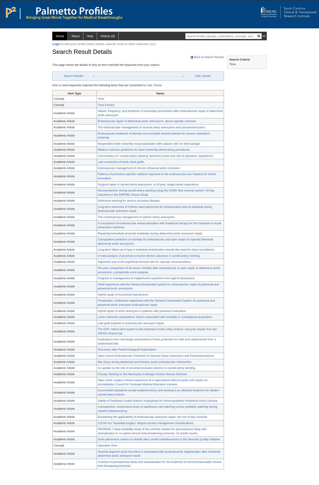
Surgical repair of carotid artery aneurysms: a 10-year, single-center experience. (148, 184)
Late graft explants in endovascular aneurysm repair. (131, 323)
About (75, 36)
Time (101, 98)
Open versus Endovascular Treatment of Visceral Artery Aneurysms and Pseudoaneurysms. (156, 355)
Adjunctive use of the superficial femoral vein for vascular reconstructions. (144, 261)
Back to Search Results (207, 57)
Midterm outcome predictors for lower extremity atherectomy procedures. (144, 149)
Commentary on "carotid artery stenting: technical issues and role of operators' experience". (156, 156)
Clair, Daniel (202, 76)
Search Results (73, 76)
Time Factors (106, 105)
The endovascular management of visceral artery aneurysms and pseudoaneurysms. (152, 127)
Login (56, 44)
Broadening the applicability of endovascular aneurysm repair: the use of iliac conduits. (153, 417)
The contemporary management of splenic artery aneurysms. (136, 217)
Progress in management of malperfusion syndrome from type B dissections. (146, 278)
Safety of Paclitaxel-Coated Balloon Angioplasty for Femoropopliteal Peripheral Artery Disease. (158, 400)
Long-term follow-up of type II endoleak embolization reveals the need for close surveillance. (156, 249)
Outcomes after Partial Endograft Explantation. (127, 349)
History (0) (108, 36)
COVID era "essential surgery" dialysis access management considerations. (146, 423)
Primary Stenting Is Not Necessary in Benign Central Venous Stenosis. (143, 374)
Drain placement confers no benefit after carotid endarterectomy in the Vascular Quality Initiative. (159, 439)
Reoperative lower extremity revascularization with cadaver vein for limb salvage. (149, 143)
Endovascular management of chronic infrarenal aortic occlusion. (139, 168)
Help (90, 36)
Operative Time (107, 445)
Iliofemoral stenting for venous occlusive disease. (129, 200)
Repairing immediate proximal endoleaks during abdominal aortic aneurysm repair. (150, 233)
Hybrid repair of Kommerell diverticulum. (123, 294)
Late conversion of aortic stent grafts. (121, 162)
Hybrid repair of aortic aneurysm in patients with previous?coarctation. (142, 311)
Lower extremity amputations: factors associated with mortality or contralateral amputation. (155, 317)
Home (60, 36)
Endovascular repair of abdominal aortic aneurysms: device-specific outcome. (147, 121)
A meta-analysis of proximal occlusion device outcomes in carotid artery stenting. (149, 255)
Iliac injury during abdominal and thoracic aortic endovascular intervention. (145, 362)
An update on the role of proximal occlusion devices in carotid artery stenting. (147, 368)
